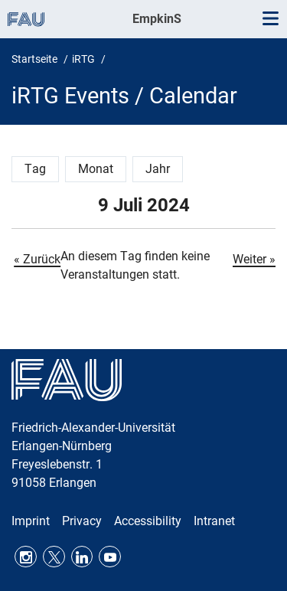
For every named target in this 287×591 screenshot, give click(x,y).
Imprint (30, 521)
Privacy (82, 521)
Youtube (110, 557)
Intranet (214, 521)
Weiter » (254, 259)
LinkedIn (82, 557)
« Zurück (37, 259)
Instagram (26, 557)
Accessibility (147, 521)
